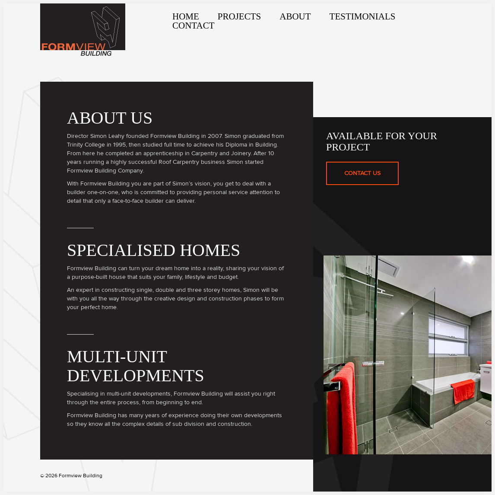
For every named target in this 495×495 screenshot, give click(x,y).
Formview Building (82, 29)
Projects (239, 16)
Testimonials (363, 16)
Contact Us (358, 169)
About (295, 16)
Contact (193, 25)
